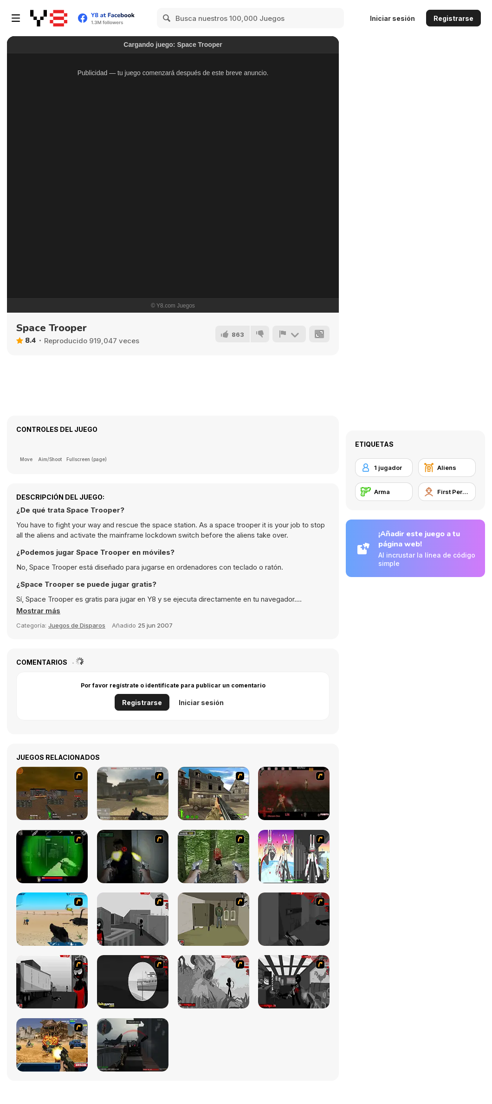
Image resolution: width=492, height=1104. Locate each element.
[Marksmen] (52, 856)
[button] (38, 611)
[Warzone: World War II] (213, 793)
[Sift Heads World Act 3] (52, 981)
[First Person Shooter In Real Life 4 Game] (213, 856)
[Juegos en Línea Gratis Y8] (49, 18)
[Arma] (384, 491)
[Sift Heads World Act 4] (132, 981)
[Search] (167, 18)
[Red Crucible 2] (132, 1045)
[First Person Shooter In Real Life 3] (132, 856)
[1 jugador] (384, 467)
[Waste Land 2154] (52, 793)
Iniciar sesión (392, 18)
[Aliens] (447, 467)
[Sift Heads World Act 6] (294, 981)
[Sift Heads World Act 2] (294, 919)
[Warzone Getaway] (52, 1045)
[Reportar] (289, 334)
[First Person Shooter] (447, 491)
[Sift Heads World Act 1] (132, 919)
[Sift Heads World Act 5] (213, 981)
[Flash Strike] (132, 793)
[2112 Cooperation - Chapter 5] (294, 856)
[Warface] (213, 919)
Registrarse (453, 18)
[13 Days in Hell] (294, 793)
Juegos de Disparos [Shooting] (76, 625)
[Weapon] (52, 919)
